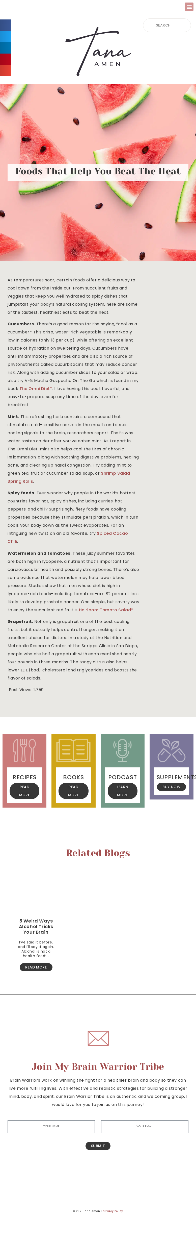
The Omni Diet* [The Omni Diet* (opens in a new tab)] (35, 389)
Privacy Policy (113, 1211)
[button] (189, 7)
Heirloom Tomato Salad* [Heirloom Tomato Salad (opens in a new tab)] (106, 610)
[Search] (128, 1167)
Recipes (24, 777)
